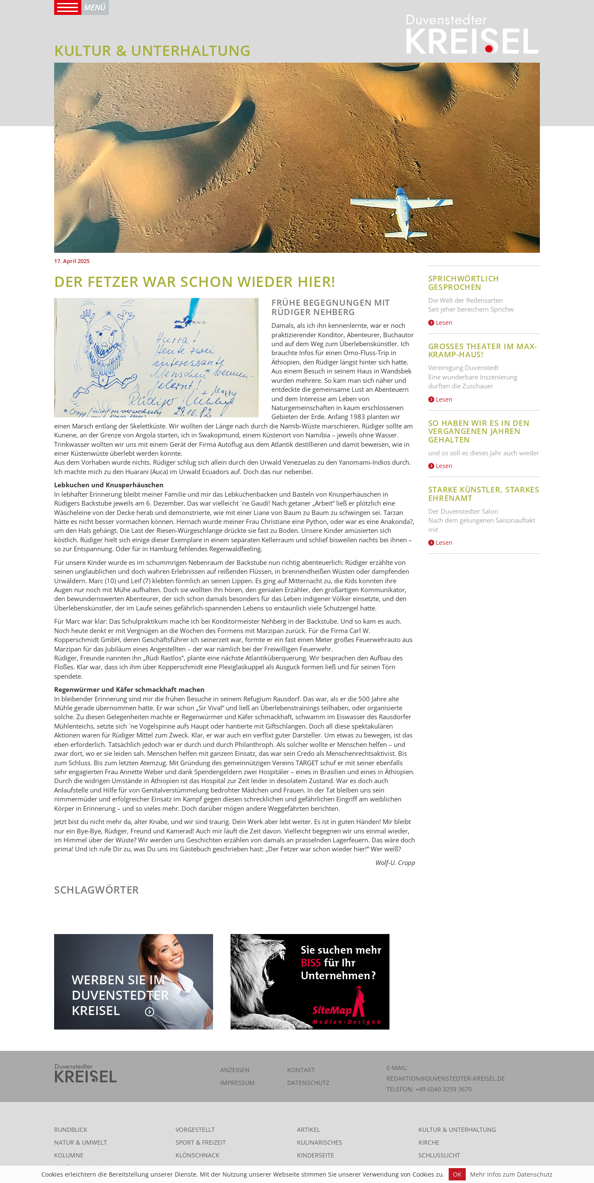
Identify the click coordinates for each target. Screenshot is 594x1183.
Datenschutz (308, 1083)
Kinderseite (315, 1155)
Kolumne (69, 1155)
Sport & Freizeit (201, 1142)
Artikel (308, 1129)
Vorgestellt (195, 1129)
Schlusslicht (439, 1155)
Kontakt (301, 1070)
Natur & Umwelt (80, 1142)
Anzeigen (235, 1070)
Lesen (440, 322)
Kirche (428, 1142)
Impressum (237, 1083)
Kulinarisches (319, 1142)
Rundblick (70, 1129)
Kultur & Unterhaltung (457, 1129)
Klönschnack (197, 1155)
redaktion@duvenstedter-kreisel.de (445, 1078)
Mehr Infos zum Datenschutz (511, 1174)
